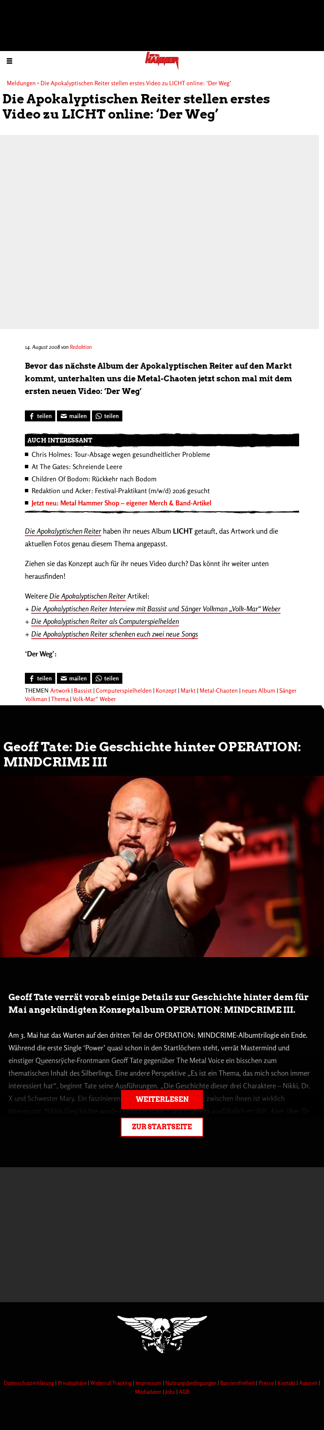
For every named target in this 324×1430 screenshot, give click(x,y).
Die (31, 530)
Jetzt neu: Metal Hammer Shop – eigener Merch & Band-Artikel (121, 503)
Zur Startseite (162, 1127)
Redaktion (81, 346)
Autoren (309, 1382)
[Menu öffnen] (9, 60)
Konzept (166, 690)
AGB (184, 1391)
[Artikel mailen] (73, 415)
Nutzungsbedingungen (191, 1382)
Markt (188, 690)
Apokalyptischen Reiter (69, 530)
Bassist (83, 690)
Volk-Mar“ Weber (94, 698)
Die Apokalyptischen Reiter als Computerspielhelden (105, 621)
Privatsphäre (73, 1382)
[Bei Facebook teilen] (40, 415)
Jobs (170, 1391)
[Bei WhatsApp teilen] (107, 415)
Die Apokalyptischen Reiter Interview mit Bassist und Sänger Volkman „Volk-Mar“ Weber (156, 608)
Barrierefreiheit (238, 1382)
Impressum (149, 1382)
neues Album (258, 690)
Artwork (60, 690)
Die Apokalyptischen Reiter (87, 595)
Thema (60, 698)
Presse (267, 1382)
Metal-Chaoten (219, 690)
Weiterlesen (162, 1099)
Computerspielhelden (124, 690)
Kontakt (287, 1382)
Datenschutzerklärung (29, 1382)
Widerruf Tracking (111, 1382)
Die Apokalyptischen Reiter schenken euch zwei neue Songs (114, 633)
